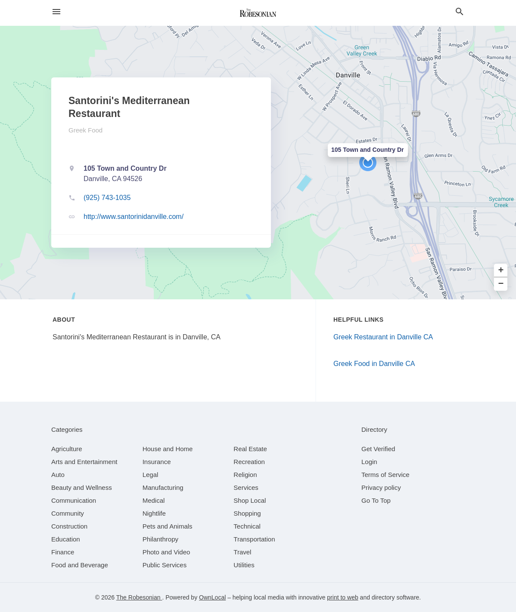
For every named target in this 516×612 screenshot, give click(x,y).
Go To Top (376, 500)
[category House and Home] (168, 448)
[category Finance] (62, 552)
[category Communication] (73, 500)
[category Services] (245, 487)
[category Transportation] (254, 539)
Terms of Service (385, 474)
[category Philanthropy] (160, 539)
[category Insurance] (157, 461)
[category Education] (65, 539)
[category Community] (67, 513)
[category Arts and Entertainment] (84, 461)
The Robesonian (139, 597)
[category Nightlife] (154, 513)
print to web (342, 597)
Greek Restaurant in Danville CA (383, 337)
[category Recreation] (249, 461)
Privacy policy (381, 487)
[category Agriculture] (66, 448)
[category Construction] (69, 526)
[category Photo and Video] (166, 552)
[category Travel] (242, 552)
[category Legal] (151, 474)
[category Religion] (245, 474)
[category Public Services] (165, 565)
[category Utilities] (243, 565)
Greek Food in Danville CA (374, 363)
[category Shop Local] (249, 500)
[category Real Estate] (250, 448)
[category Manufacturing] (163, 487)
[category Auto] (58, 474)
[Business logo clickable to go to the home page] (258, 12)
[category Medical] (154, 500)
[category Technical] (247, 526)
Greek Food (85, 130)
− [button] (501, 284)
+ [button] (501, 270)
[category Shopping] (247, 513)
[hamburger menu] (56, 11)
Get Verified (378, 448)
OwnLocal (212, 597)
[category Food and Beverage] (79, 565)
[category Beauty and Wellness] (81, 487)
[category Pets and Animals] (168, 526)
